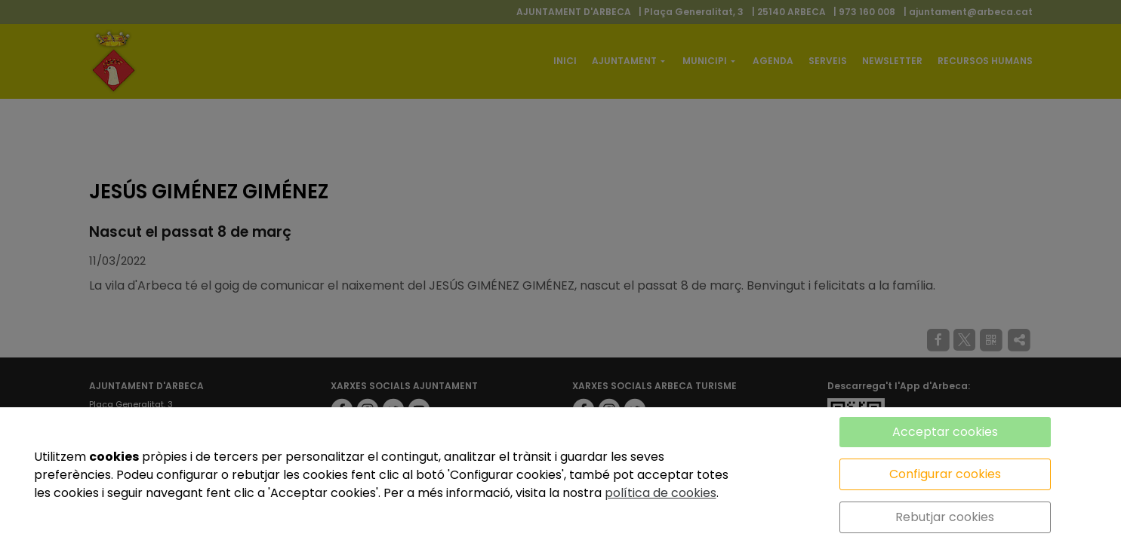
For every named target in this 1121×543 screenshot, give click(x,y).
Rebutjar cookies (944, 517)
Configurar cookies (945, 474)
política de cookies (660, 493)
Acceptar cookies (945, 431)
